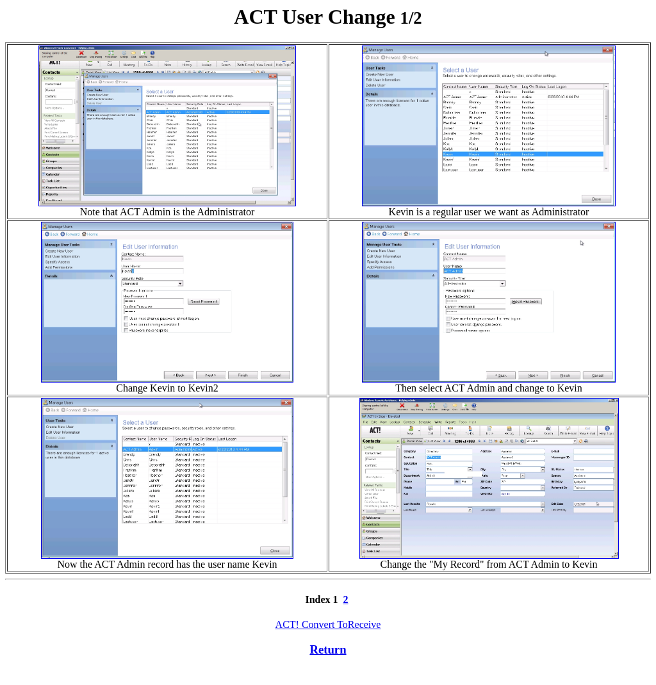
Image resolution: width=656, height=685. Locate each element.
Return (327, 649)
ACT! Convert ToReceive (328, 624)
